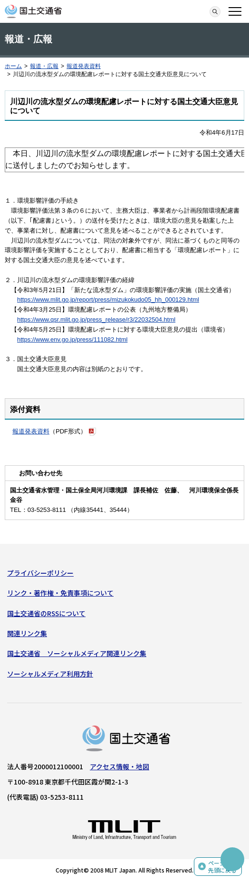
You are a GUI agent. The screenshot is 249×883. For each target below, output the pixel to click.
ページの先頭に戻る (222, 866)
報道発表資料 (84, 66)
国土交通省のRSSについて (46, 613)
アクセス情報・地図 (119, 766)
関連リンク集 (27, 633)
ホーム (13, 66)
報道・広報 (44, 66)
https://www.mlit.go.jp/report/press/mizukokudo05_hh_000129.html (108, 299)
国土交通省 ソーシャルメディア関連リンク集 (76, 653)
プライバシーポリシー (40, 573)
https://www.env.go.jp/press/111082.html (72, 339)
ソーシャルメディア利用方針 (50, 673)
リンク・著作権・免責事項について (60, 593)
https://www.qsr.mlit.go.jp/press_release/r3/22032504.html (96, 319)
